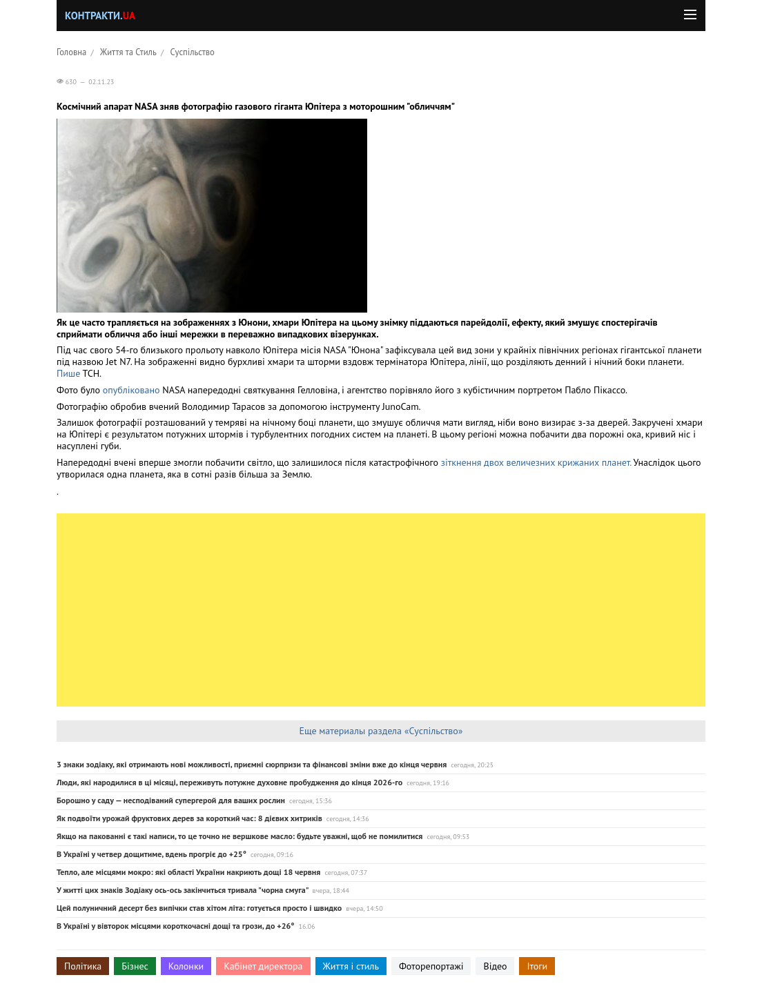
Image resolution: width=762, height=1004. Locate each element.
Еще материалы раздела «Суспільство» (380, 731)
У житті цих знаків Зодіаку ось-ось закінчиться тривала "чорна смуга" (182, 890)
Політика (82, 966)
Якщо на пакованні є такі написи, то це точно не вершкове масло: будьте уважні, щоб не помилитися (239, 836)
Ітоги (537, 966)
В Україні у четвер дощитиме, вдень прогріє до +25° (151, 854)
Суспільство (192, 51)
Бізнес (134, 966)
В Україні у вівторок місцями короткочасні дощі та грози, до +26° (176, 926)
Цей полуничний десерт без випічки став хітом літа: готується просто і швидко (199, 908)
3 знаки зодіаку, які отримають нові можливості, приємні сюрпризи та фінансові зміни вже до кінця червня (252, 764)
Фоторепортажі (431, 966)
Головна (71, 51)
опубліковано (131, 390)
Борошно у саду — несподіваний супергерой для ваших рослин (171, 800)
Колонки (186, 966)
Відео (495, 966)
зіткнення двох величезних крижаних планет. (536, 462)
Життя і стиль (351, 966)
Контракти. (100, 15)
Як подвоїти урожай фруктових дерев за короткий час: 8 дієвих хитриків (189, 818)
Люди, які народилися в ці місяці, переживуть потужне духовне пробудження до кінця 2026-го (229, 782)
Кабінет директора (263, 966)
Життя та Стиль (128, 51)
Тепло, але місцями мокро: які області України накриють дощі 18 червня (188, 872)
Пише (68, 373)
